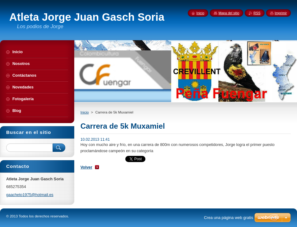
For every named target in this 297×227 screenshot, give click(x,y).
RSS (256, 13)
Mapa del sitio (228, 13)
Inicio (84, 112)
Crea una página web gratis (228, 217)
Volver (86, 167)
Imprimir (281, 13)
